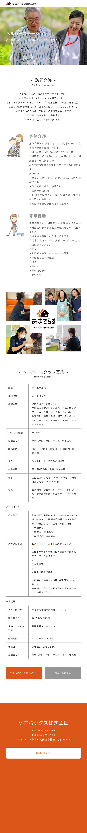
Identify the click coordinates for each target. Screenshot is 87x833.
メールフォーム (42, 543)
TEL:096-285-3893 (43, 730)
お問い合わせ (43, 753)
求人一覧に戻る (63, 672)
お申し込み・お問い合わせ (24, 672)
